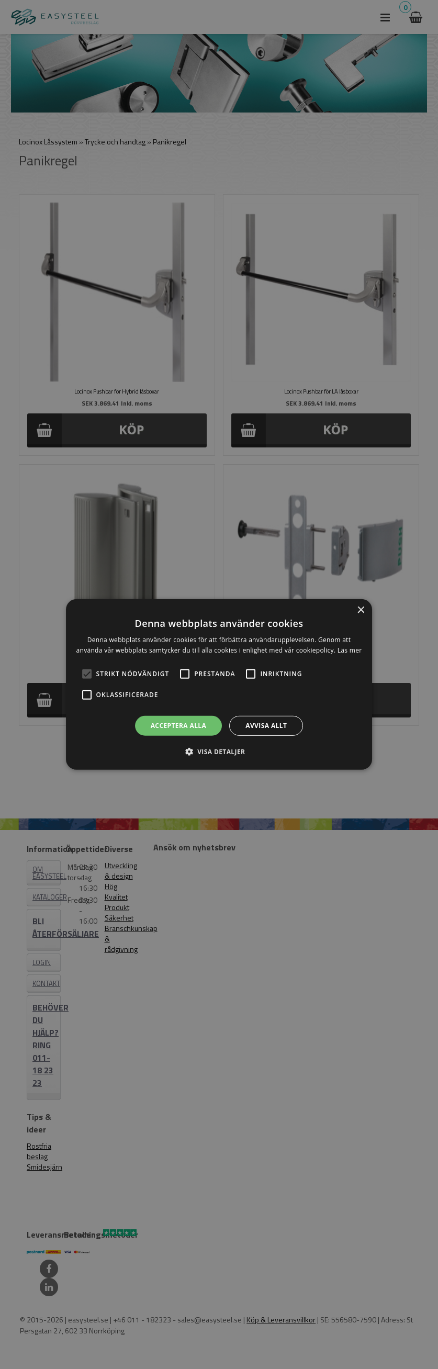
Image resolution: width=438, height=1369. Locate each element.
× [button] (360, 610)
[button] (86, 674)
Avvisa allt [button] (266, 725)
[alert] (219, 684)
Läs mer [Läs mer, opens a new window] (350, 650)
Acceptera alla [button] (179, 725)
